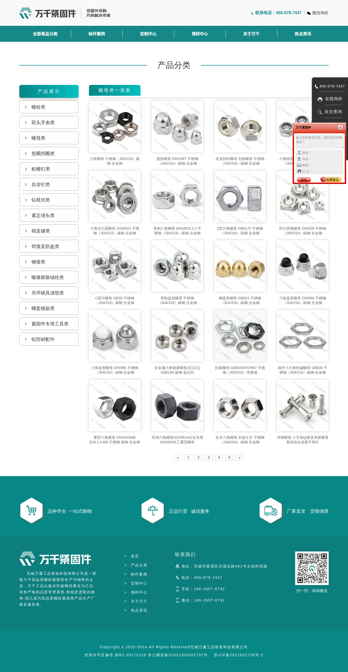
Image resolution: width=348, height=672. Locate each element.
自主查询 (333, 111)
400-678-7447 (332, 86)
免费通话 (332, 179)
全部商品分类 (45, 34)
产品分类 (135, 565)
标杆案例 (96, 34)
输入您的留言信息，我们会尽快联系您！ (320, 141)
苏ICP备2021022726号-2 (238, 655)
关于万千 (251, 34)
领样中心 (200, 34)
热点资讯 (303, 34)
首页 (131, 556)
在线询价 (334, 99)
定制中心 (148, 34)
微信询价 (320, 13)
